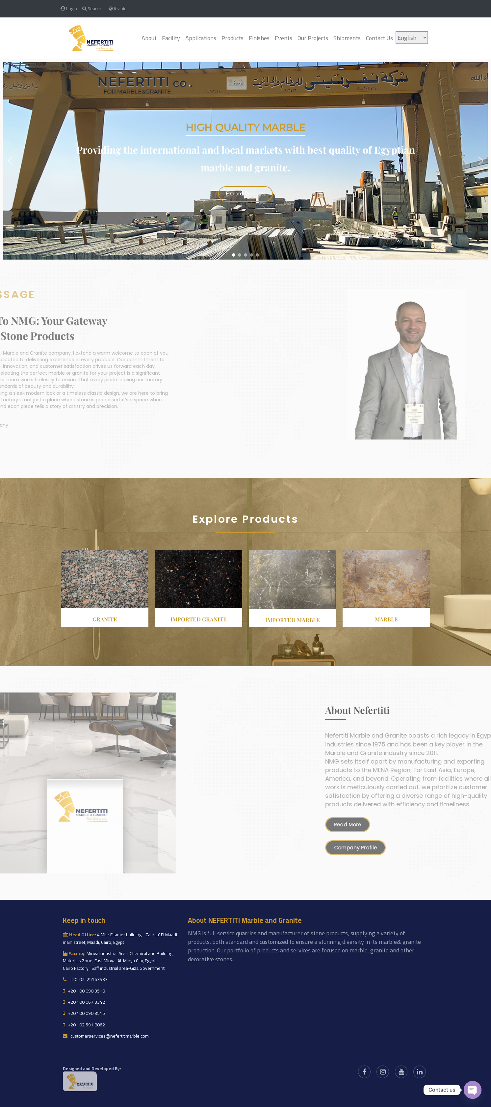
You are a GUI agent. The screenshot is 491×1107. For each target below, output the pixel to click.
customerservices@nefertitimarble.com (106, 1036)
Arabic (117, 8)
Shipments (347, 38)
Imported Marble (292, 619)
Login (69, 8)
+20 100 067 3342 (84, 1002)
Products (232, 38)
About (149, 38)
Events (283, 38)
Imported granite (198, 619)
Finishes (259, 38)
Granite (104, 619)
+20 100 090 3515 (84, 1013)
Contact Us (379, 38)
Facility (171, 38)
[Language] (412, 37)
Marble (386, 619)
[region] (245, 161)
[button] (10, 161)
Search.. (92, 8)
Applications (200, 38)
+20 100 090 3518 (84, 991)
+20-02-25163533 (85, 979)
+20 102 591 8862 (84, 1024)
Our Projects (312, 38)
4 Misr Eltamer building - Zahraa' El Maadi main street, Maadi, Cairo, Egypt (120, 938)
